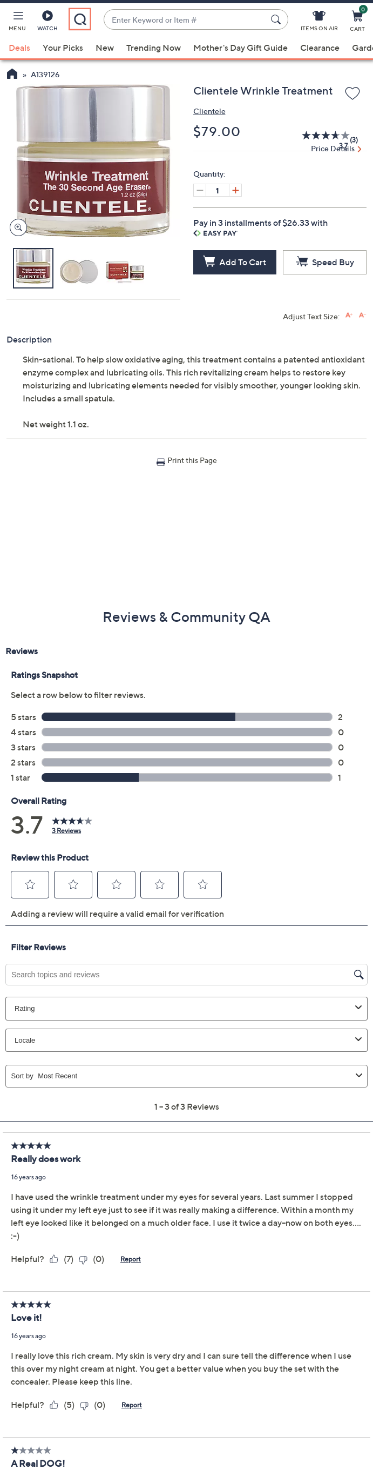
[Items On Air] (319, 22)
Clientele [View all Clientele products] (209, 111)
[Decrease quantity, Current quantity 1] (199, 190)
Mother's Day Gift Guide (240, 47)
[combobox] (185, 20)
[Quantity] (217, 190)
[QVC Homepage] (12, 75)
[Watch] (47, 22)
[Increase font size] (349, 315)
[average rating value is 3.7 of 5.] (320, 140)
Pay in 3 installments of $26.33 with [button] (260, 227)
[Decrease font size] (362, 315)
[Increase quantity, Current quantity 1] (235, 190)
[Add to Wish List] (352, 94)
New (105, 47)
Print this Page (192, 460)
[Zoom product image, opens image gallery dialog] (15, 227)
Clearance (320, 47)
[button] (17, 22)
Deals (19, 47)
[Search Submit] (277, 19)
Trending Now (153, 47)
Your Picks (63, 47)
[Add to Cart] (235, 262)
